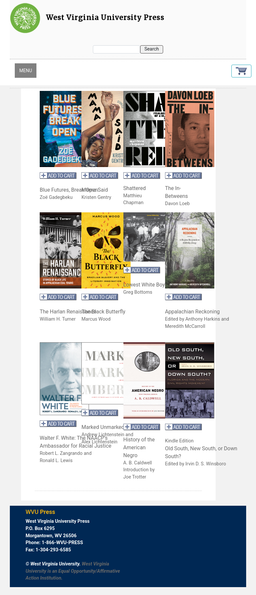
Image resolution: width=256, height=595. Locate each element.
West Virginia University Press (105, 17)
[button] (241, 71)
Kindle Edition (179, 441)
